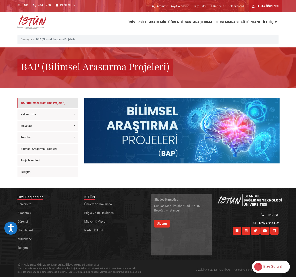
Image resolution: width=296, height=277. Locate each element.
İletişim (25, 172)
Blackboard (236, 6)
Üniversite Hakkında (98, 204)
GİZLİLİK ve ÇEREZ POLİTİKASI (213, 269)
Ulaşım (162, 223)
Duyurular (200, 6)
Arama (158, 6)
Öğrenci (22, 221)
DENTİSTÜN (65, 5)
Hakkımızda (28, 114)
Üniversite (24, 204)
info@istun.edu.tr (266, 222)
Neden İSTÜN (93, 230)
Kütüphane (24, 239)
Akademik (24, 213)
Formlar (26, 137)
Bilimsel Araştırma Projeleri (39, 149)
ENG (22, 5)
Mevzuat (26, 126)
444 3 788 (42, 5)
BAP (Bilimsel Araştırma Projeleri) (43, 103)
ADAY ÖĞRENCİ (265, 6)
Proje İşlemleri (30, 160)
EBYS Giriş (217, 6)
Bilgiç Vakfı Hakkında (99, 213)
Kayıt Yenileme (179, 6)
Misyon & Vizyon (95, 221)
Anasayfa (26, 39)
